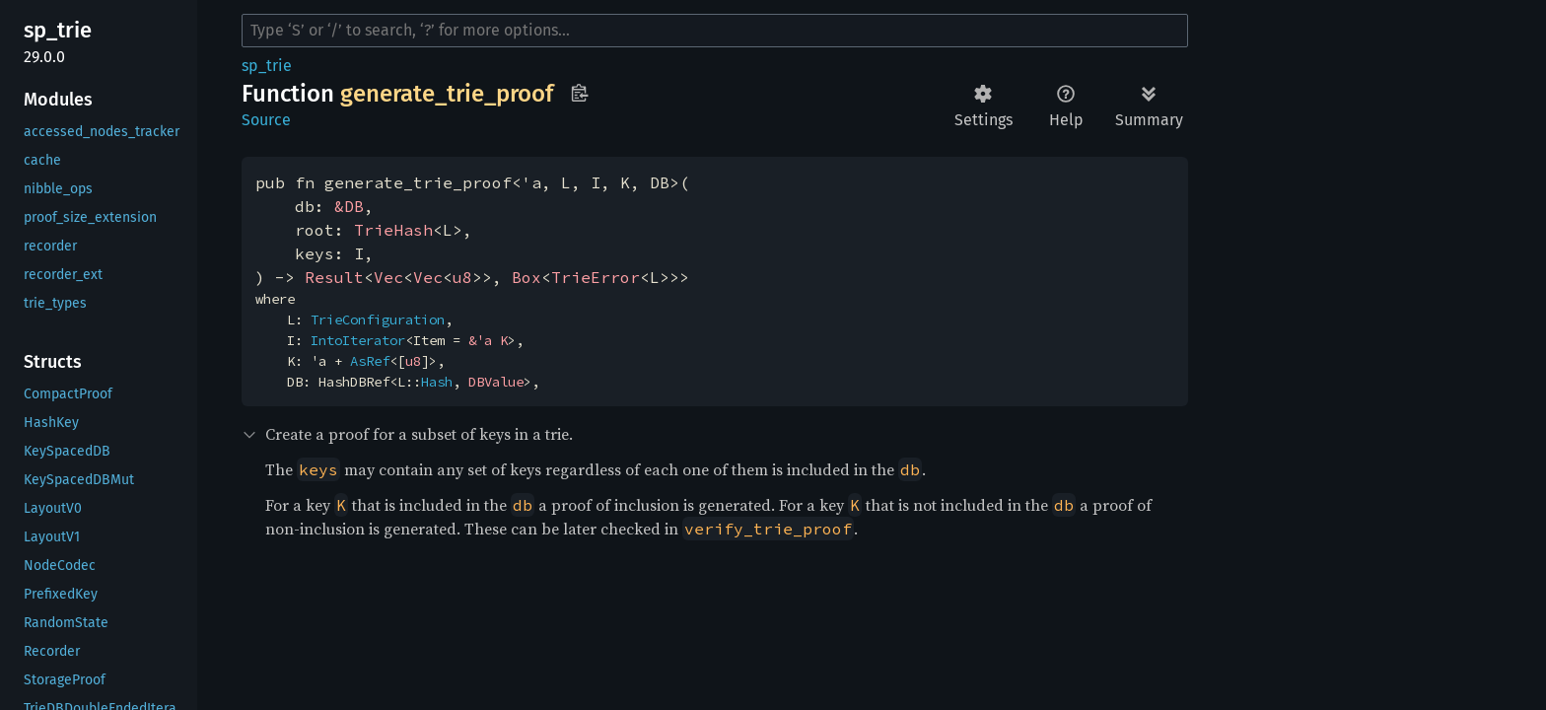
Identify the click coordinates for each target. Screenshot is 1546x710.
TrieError (595, 277)
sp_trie (267, 65)
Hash (437, 381)
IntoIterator (358, 340)
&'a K (488, 340)
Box (526, 277)
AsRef (369, 361)
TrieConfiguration (378, 319)
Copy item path (579, 92)
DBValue (496, 381)
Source (266, 119)
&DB (349, 206)
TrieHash (393, 230)
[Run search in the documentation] (715, 30)
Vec (388, 277)
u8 (462, 277)
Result (334, 277)
